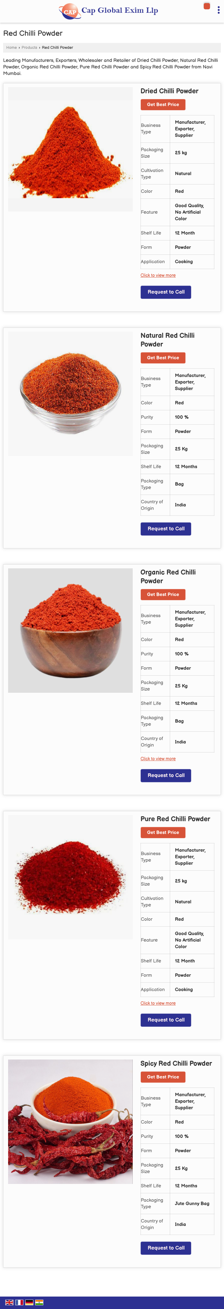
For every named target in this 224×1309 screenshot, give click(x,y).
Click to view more (158, 275)
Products (29, 47)
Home (11, 47)
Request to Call (166, 292)
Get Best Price (163, 105)
